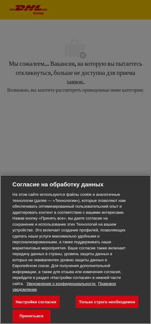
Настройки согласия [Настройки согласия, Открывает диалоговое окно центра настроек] (36, 302)
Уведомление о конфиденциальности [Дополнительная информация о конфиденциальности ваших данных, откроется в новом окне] (61, 283)
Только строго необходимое (107, 302)
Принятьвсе (31, 316)
